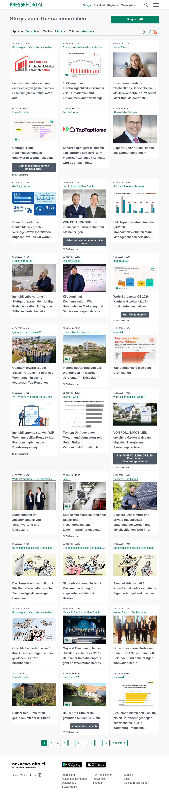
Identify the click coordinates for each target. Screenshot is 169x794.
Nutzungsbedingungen (75, 778)
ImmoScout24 (20, 112)
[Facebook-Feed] (150, 33)
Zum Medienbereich (135, 314)
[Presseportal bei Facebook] (29, 774)
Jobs (127, 778)
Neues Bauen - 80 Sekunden (130, 612)
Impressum (68, 774)
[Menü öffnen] (156, 5)
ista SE (67, 479)
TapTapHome (70, 112)
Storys (87, 5)
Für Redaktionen (102, 774)
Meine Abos (128, 5)
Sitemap (98, 782)
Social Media (69, 786)
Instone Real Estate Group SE (80, 332)
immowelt (119, 676)
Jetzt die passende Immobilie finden (84, 242)
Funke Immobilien (22, 260)
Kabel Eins (120, 47)
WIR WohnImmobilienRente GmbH (32, 396)
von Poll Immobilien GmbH (78, 186)
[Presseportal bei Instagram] (38, 774)
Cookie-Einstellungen (136, 782)
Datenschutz (69, 782)
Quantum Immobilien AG (26, 332)
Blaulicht (99, 5)
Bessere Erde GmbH (126, 479)
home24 (118, 332)
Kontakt (128, 774)
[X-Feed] (144, 33)
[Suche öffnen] (146, 5)
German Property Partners (129, 186)
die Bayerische (21, 186)
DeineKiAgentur (72, 260)
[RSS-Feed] (155, 33)
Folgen (135, 19)
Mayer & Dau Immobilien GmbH (81, 612)
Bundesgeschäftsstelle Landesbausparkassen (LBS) (43, 47)
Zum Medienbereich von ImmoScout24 (34, 167)
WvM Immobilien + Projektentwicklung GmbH (38, 479)
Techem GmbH (72, 396)
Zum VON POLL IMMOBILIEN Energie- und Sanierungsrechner (135, 458)
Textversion (99, 778)
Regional (112, 5)
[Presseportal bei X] (33, 774)
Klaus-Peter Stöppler (126, 112)
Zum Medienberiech (84, 725)
